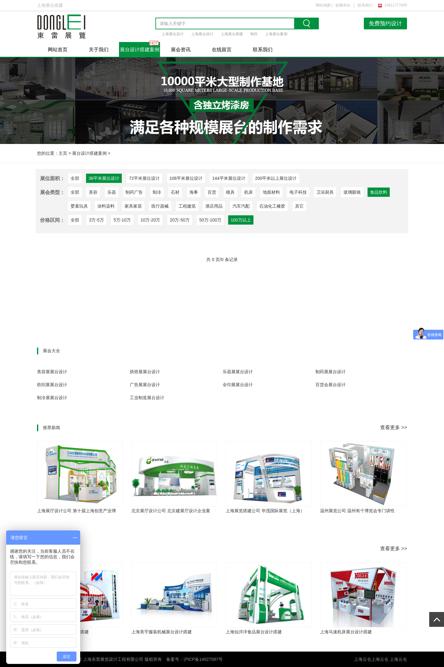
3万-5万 (96, 219)
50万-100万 (210, 219)
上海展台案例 (276, 34)
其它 (299, 206)
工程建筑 (187, 206)
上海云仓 (379, 659)
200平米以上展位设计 (276, 178)
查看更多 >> (393, 427)
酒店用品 (214, 206)
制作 (254, 34)
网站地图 (323, 5)
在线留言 (222, 49)
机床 (248, 192)
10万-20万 (150, 219)
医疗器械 (160, 206)
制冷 (157, 192)
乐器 (111, 192)
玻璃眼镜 (352, 192)
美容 (93, 192)
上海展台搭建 (232, 34)
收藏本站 (342, 5)
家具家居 (133, 206)
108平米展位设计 (186, 178)
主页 (63, 153)
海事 (193, 192)
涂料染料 (106, 206)
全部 (75, 178)
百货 (212, 192)
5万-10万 (122, 219)
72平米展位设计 (144, 178)
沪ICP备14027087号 (203, 659)
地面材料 (271, 192)
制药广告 (134, 192)
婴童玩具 (79, 206)
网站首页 (58, 49)
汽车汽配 (241, 206)
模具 (230, 192)
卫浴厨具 (325, 192)
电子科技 (298, 192)
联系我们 (365, 5)
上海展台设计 (173, 34)
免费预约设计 (385, 23)
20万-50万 (180, 219)
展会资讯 (181, 49)
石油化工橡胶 (272, 206)
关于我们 (99, 49)
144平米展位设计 (228, 178)
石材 (175, 192)
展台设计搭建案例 (139, 49)
